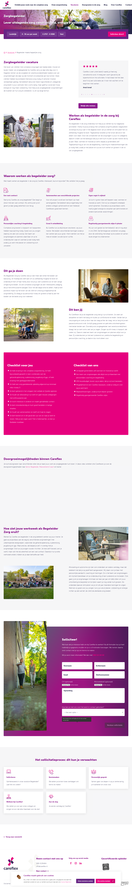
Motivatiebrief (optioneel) (103, 682)
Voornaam (68, 666)
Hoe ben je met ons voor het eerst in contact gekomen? (83, 707)
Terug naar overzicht (14, 837)
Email (66, 675)
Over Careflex (116, 5)
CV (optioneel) (67, 682)
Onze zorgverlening (59, 5)
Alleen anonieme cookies (85, 881)
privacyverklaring (87, 719)
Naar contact (41, 871)
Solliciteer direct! (117, 34)
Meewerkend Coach (46, 467)
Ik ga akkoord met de (79, 719)
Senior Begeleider (32, 467)
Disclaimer (7, 883)
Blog (105, 5)
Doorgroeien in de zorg (91, 5)
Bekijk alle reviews (88, 106)
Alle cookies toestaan (103, 881)
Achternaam (100, 666)
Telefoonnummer (102, 675)
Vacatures (74, 5)
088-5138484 (41, 863)
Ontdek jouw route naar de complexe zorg (31, 5)
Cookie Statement (66, 882)
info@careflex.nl (42, 866)
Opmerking (68, 691)
